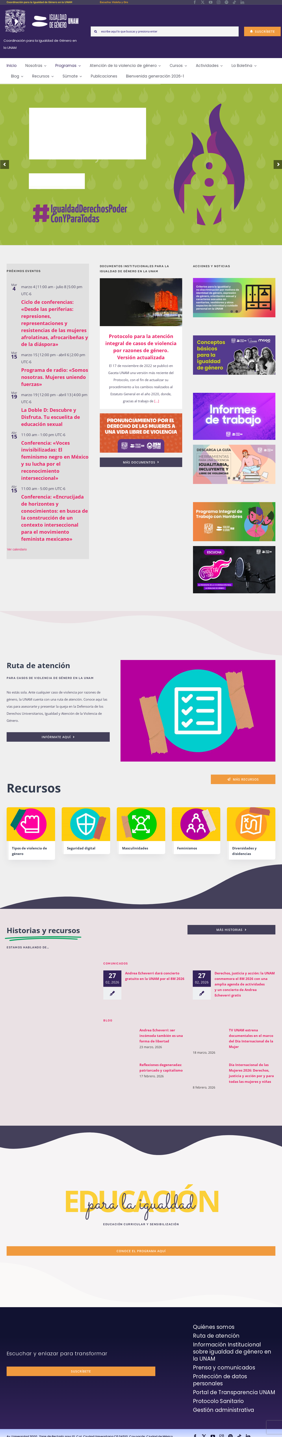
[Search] (96, 31)
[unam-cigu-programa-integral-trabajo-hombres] (234, 503)
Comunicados (115, 963)
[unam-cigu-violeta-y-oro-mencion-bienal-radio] (50, 967)
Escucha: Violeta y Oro (114, 2)
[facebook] (195, 2)
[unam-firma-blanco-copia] (19, 1324)
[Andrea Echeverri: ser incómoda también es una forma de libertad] (116, 1036)
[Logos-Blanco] (42, 10)
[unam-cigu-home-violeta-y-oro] (234, 547)
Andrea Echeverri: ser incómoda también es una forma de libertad (158, 1035)
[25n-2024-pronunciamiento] (141, 415)
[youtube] (210, 2)
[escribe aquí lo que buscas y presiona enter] (165, 31)
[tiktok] (234, 2)
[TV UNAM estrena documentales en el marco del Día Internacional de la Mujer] (206, 1036)
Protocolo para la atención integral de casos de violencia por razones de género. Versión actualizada (140, 347)
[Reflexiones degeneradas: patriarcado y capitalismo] (116, 1070)
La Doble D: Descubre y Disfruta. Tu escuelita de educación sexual (50, 417)
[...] (156, 401)
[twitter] (202, 2)
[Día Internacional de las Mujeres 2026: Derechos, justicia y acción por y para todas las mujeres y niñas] (206, 1072)
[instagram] (218, 2)
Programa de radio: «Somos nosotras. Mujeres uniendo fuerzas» (54, 377)
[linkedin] (242, 2)
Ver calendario (17, 549)
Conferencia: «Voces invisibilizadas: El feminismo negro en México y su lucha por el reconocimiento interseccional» (55, 460)
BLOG (107, 1020)
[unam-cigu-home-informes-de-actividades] (234, 394)
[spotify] (226, 2)
